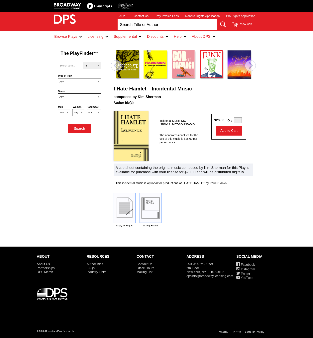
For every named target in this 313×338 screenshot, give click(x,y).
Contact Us (141, 16)
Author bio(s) (124, 102)
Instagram (245, 269)
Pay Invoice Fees (167, 16)
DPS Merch (45, 272)
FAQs (121, 16)
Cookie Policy (254, 332)
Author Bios (95, 264)
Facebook (245, 264)
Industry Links (96, 272)
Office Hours (145, 268)
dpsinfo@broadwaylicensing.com (209, 276)
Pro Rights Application (240, 16)
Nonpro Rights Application (202, 16)
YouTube (244, 278)
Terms (236, 332)
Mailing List (145, 272)
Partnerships (46, 268)
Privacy (223, 332)
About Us (43, 264)
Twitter (243, 274)
